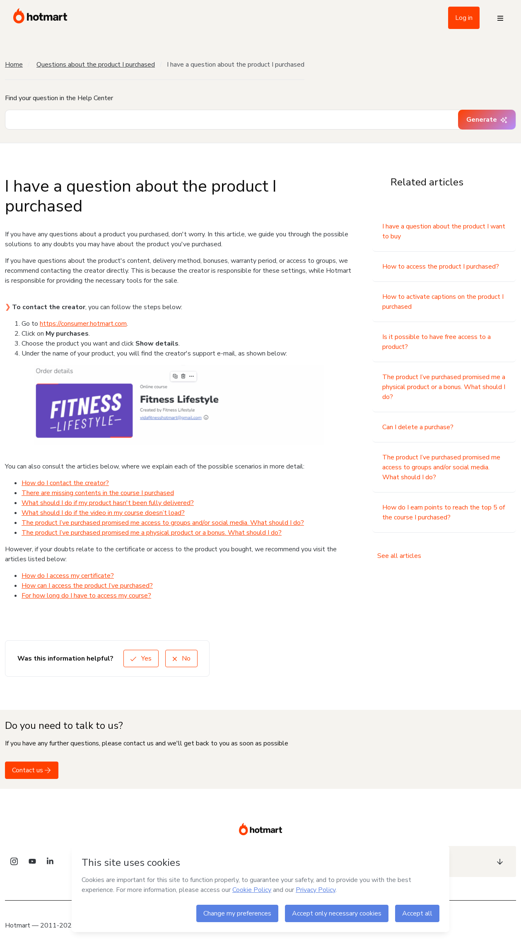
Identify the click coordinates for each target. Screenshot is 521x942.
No (181, 658)
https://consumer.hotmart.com (83, 323)
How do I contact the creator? (65, 483)
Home (14, 64)
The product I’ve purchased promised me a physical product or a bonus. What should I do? (152, 532)
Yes (141, 658)
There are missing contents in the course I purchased (98, 492)
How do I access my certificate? (68, 575)
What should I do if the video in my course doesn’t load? (103, 512)
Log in (464, 17)
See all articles (399, 555)
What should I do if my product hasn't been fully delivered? (108, 502)
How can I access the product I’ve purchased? (87, 585)
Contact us (31, 770)
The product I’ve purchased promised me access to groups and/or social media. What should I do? (163, 522)
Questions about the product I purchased (95, 64)
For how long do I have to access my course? (86, 595)
